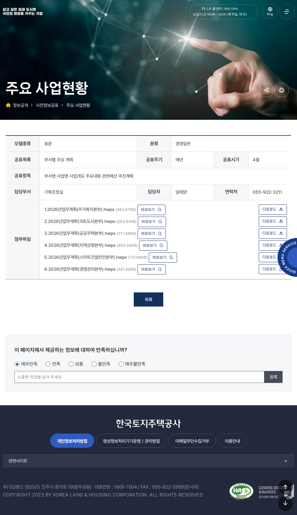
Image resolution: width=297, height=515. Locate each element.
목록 (148, 299)
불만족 (104, 364)
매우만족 (29, 364)
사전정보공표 (47, 105)
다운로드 (272, 209)
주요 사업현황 (78, 105)
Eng (270, 14)
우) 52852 (13, 487)
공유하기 (266, 90)
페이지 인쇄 (281, 90)
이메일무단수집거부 (192, 441)
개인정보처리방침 (72, 441)
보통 (79, 364)
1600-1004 (125, 487)
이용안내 (232, 441)
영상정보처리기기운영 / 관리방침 (131, 441)
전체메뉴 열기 (286, 11)
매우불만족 (135, 364)
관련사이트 (17, 460)
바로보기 (151, 209)
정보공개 (20, 105)
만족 (56, 364)
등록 (273, 376)
